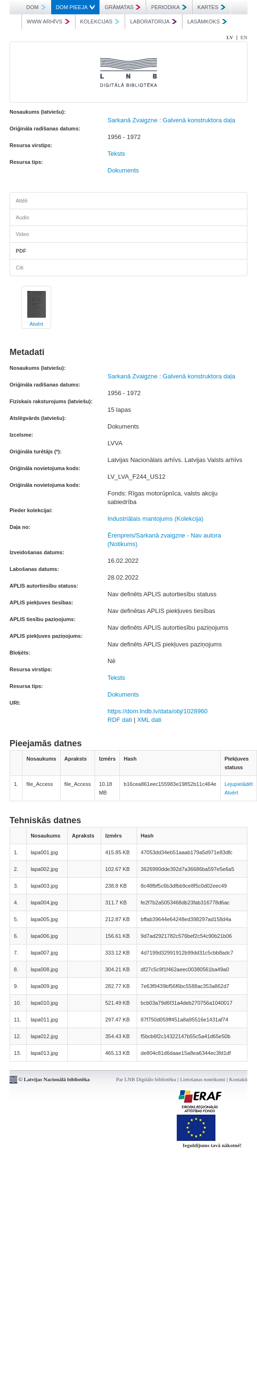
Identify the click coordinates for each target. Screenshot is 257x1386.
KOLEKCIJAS (100, 21)
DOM (36, 7)
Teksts (116, 153)
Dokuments (123, 170)
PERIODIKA (169, 7)
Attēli (21, 201)
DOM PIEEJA (75, 7)
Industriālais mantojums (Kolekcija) (155, 518)
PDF (21, 251)
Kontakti (238, 1079)
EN (243, 37)
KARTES (211, 7)
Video (22, 234)
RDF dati (119, 719)
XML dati (149, 719)
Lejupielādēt (239, 784)
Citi (19, 267)
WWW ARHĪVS (48, 21)
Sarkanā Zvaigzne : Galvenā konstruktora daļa (171, 120)
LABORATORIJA (153, 21)
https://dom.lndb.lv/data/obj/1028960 (157, 711)
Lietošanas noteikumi (202, 1079)
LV (229, 37)
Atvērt (36, 324)
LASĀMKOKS (207, 21)
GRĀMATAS (122, 7)
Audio (22, 217)
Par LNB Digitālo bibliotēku (146, 1079)
